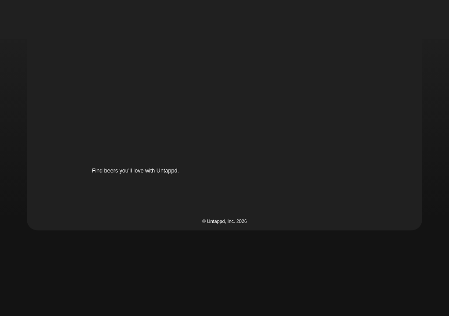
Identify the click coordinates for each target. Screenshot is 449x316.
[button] (262, 19)
